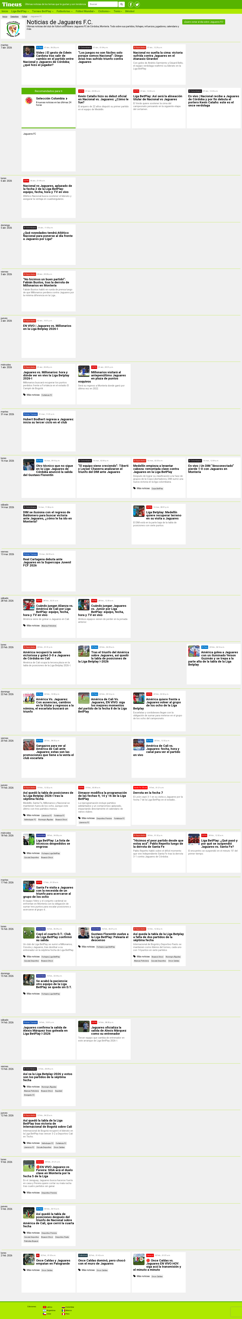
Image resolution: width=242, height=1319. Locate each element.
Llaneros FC (47, 815)
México (67, 1310)
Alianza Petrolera (49, 626)
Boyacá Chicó (61, 820)
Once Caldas (173, 961)
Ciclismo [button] (104, 11)
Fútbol (24, 16)
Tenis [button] (118, 11)
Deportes (15, 16)
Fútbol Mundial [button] (85, 11)
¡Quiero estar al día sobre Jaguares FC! (203, 22)
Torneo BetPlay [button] (42, 11)
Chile (47, 1314)
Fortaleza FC (47, 395)
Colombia (68, 1307)
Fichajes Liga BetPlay (51, 853)
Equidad (58, 1091)
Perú (65, 1314)
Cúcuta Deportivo (31, 857)
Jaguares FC (29, 134)
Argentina (49, 1310)
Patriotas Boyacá (31, 1241)
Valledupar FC (30, 820)
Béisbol (129, 11)
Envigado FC (29, 1095)
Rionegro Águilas (45, 820)
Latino (47, 1307)
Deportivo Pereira (104, 818)
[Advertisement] (213, 64)
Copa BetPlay (157, 489)
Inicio (5, 11)
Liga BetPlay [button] (20, 11)
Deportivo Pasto (62, 1237)
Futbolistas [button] (65, 11)
